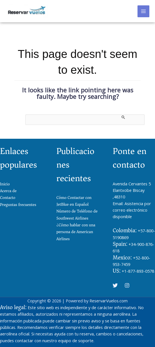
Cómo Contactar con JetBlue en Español (74, 201)
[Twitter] (115, 285)
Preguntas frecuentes (18, 204)
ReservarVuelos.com (108, 300)
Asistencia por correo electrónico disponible (132, 210)
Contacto (7, 197)
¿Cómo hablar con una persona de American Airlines (75, 232)
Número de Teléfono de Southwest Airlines (77, 215)
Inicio (5, 184)
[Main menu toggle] (143, 11)
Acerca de (8, 190)
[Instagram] (127, 285)
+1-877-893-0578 (138, 271)
